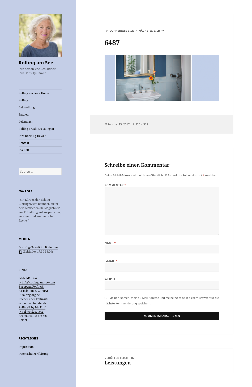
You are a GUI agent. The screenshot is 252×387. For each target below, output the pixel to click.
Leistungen (26, 122)
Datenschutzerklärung (33, 354)
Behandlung (27, 107)
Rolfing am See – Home (34, 93)
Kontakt (24, 143)
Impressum (26, 347)
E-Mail (111, 261)
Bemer (23, 320)
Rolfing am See (36, 62)
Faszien (24, 114)
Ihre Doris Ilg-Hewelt (32, 136)
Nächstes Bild (149, 31)
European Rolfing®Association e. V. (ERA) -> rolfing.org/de (33, 291)
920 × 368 (141, 124)
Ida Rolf (24, 150)
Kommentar (115, 185)
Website (111, 279)
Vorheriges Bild (121, 31)
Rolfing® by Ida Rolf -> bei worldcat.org (32, 309)
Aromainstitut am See (33, 316)
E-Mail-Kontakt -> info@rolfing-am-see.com (37, 280)
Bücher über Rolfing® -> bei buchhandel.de (33, 301)
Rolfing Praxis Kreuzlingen (36, 129)
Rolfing (23, 100)
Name (110, 243)
